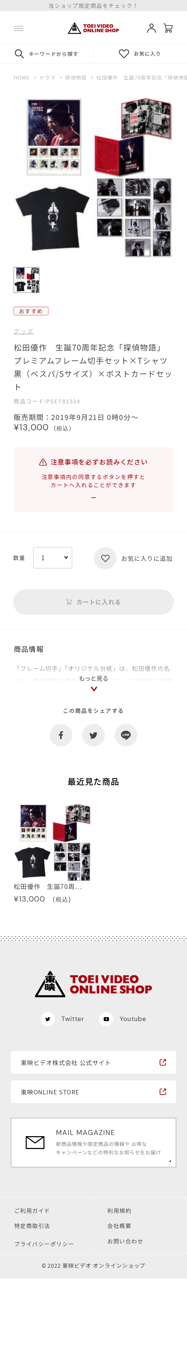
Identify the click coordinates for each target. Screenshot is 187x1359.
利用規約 (119, 1291)
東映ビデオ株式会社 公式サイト (66, 1143)
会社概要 (119, 1306)
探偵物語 (76, 77)
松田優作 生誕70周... (48, 966)
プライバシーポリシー (44, 1324)
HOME (22, 77)
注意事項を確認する (94, 505)
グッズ (24, 331)
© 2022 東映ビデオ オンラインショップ (94, 1346)
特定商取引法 (32, 1306)
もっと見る (93, 752)
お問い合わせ (125, 1322)
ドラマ (47, 77)
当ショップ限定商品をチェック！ (93, 5)
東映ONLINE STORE (50, 1172)
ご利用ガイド (32, 1291)
